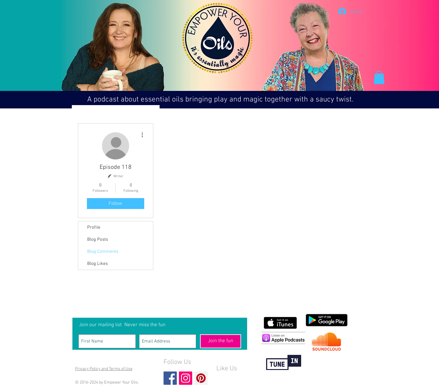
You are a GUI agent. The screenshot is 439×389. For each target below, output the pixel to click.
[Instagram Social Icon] (185, 378)
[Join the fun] (220, 341)
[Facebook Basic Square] (170, 378)
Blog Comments (102, 251)
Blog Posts (97, 239)
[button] (379, 77)
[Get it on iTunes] (280, 323)
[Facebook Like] (228, 379)
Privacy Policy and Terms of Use (103, 368)
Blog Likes (97, 263)
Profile (93, 227)
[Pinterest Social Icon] (201, 378)
